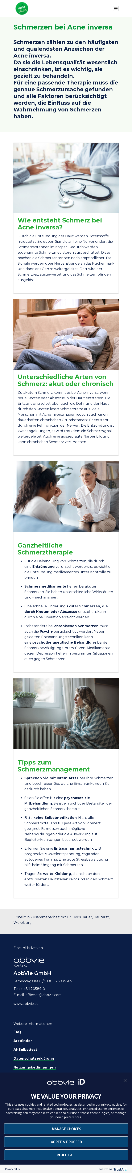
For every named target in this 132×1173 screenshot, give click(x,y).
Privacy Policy (12, 1168)
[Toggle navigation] (116, 8)
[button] (125, 1080)
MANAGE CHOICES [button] (66, 1128)
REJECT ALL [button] (66, 1155)
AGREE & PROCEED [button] (66, 1142)
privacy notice (111, 1104)
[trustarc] (120, 1168)
